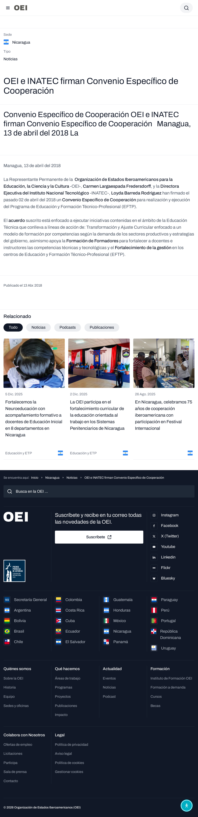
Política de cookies (69, 763)
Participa (11, 763)
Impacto (61, 715)
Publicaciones (66, 706)
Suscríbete (99, 537)
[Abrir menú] (8, 8)
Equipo (9, 696)
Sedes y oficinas (16, 706)
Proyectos (63, 696)
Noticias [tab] (39, 327)
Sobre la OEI (13, 678)
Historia (10, 687)
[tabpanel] (99, 399)
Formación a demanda (168, 687)
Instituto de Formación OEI (171, 678)
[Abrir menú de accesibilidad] (186, 805)
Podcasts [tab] (68, 327)
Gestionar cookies (69, 772)
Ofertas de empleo (18, 744)
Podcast (109, 696)
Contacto (11, 781)
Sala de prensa (15, 772)
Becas (155, 706)
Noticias (72, 477)
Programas (63, 687)
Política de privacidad (71, 744)
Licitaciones (13, 753)
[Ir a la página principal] (20, 8)
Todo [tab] (13, 327)
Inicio (34, 477)
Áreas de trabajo (67, 678)
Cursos (156, 696)
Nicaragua (52, 477)
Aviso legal (63, 753)
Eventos (109, 678)
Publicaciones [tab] (102, 327)
